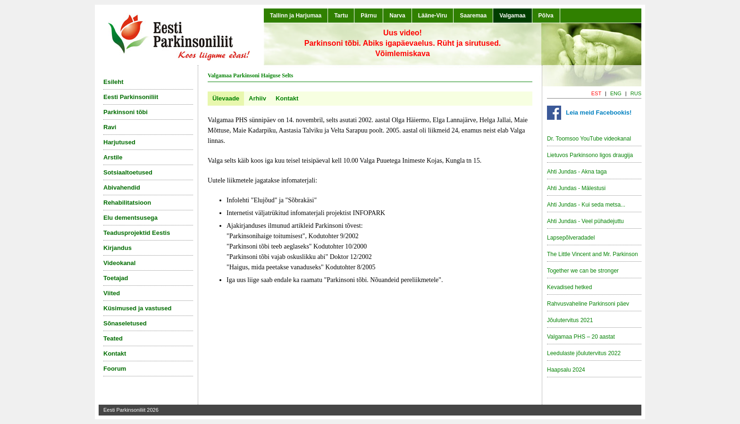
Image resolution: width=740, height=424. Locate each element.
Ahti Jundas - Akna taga (577, 171)
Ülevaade (225, 98)
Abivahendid (121, 187)
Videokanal (119, 262)
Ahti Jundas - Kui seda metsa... (586, 204)
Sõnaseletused (125, 323)
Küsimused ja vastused (137, 308)
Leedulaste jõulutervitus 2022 (584, 353)
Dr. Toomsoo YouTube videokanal (589, 138)
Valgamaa (512, 15)
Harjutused (119, 142)
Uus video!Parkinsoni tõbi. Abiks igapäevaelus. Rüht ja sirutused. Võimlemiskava (402, 43)
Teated (113, 338)
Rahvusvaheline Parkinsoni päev (588, 303)
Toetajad (115, 278)
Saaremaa (473, 15)
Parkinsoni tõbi (125, 112)
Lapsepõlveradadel (571, 237)
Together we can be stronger (583, 270)
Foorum (114, 368)
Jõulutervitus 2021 (570, 320)
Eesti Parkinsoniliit (130, 96)
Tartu (341, 15)
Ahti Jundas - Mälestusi (576, 188)
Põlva (546, 15)
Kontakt (287, 98)
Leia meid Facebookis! (598, 112)
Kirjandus (117, 247)
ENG (616, 93)
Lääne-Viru (432, 15)
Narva (397, 15)
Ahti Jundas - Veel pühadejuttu (585, 221)
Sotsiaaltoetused (127, 172)
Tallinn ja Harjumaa (295, 15)
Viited (111, 293)
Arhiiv (257, 98)
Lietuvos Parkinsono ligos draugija (590, 155)
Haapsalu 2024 (566, 369)
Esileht (113, 81)
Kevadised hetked (569, 287)
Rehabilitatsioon (127, 202)
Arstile (112, 157)
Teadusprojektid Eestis (136, 232)
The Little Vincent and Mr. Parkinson (592, 254)
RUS (636, 93)
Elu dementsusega (130, 217)
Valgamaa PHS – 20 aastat (581, 336)
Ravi (109, 127)
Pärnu (369, 15)
